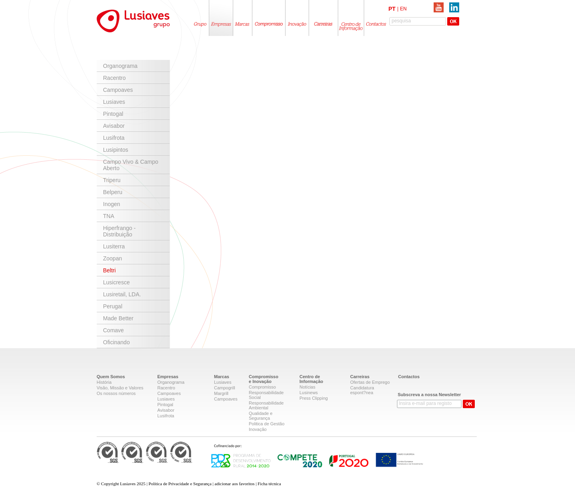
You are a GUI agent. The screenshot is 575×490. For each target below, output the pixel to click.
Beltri (109, 270)
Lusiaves (114, 102)
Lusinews (308, 392)
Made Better (118, 318)
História (104, 382)
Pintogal (113, 114)
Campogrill (224, 387)
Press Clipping (313, 398)
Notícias (307, 387)
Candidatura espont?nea (362, 390)
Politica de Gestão (266, 423)
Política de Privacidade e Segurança (180, 483)
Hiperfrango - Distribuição (119, 231)
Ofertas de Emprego (370, 382)
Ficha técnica (269, 483)
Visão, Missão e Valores (120, 387)
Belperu (112, 192)
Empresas (167, 376)
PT (392, 9)
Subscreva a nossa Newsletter (429, 394)
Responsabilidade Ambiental (266, 405)
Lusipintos (115, 150)
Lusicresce (116, 282)
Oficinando (116, 342)
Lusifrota (114, 138)
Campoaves (118, 90)
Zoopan (112, 258)
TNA (108, 216)
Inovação (258, 429)
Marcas (221, 376)
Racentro (114, 78)
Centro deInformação (311, 379)
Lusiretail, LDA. (122, 294)
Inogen (111, 204)
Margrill (221, 393)
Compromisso (262, 387)
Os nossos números (116, 393)
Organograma (120, 66)
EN (403, 9)
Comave (113, 330)
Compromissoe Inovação (263, 379)
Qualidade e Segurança (260, 416)
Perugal (112, 306)
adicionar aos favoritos (234, 483)
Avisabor (114, 126)
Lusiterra (114, 246)
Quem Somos (111, 376)
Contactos (409, 376)
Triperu (112, 180)
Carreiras (359, 376)
